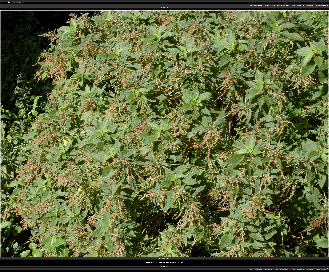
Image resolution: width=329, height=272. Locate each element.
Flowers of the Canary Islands (306, 5)
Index (272, 5)
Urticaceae (324, 5)
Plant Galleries (259, 5)
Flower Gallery (286, 5)
